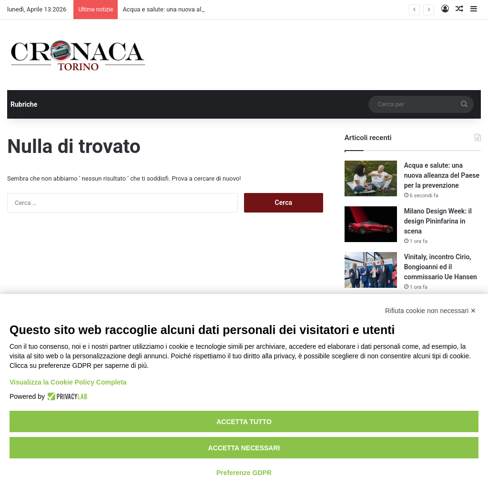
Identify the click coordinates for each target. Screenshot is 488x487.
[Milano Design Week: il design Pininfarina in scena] (371, 224)
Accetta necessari (244, 448)
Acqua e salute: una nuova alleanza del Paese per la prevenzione (441, 175)
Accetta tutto (244, 422)
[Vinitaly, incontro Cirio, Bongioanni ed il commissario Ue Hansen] (371, 270)
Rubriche (23, 104)
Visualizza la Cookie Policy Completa (68, 382)
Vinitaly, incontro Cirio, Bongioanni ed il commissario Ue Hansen (440, 267)
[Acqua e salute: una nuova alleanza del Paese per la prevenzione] (371, 178)
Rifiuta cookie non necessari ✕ (430, 311)
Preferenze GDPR (244, 473)
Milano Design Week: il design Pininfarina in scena (438, 221)
